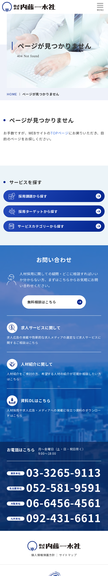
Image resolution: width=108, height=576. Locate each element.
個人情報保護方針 (43, 555)
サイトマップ (68, 555)
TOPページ (59, 132)
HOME (12, 94)
